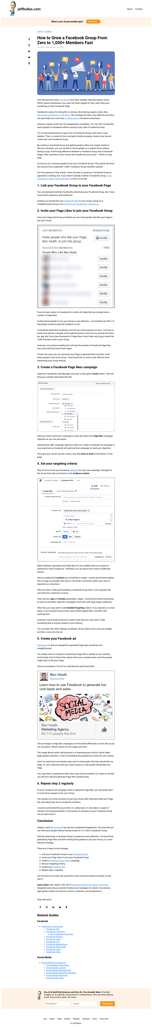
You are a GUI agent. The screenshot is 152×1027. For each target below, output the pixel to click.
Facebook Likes (53, 939)
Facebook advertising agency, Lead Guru (90, 885)
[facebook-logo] (29, 40)
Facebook (64, 100)
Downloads (85, 1018)
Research (67, 1018)
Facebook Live (53, 942)
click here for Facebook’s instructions (81, 204)
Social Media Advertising (57, 965)
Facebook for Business (52, 926)
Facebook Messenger (56, 947)
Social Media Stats (55, 978)
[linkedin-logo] (29, 52)
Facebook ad (59, 867)
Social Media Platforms (57, 975)
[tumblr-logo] (29, 64)
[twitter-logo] (29, 46)
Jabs (45, 1018)
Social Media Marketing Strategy (61, 973)
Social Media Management (58, 970)
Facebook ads (43, 645)
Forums (94, 1018)
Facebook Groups (54, 936)
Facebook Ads (52, 929)
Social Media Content (56, 968)
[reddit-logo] (29, 58)
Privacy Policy (104, 1018)
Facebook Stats (53, 952)
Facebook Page (71, 201)
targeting (74, 470)
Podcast (52, 1018)
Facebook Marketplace (56, 944)
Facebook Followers (55, 931)
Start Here (107, 1003)
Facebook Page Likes (60, 860)
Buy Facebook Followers (62, 934)
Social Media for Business (54, 962)
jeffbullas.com (29, 9)
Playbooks (76, 1018)
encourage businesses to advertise (53, 115)
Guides (48, 31)
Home (40, 31)
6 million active (72, 118)
